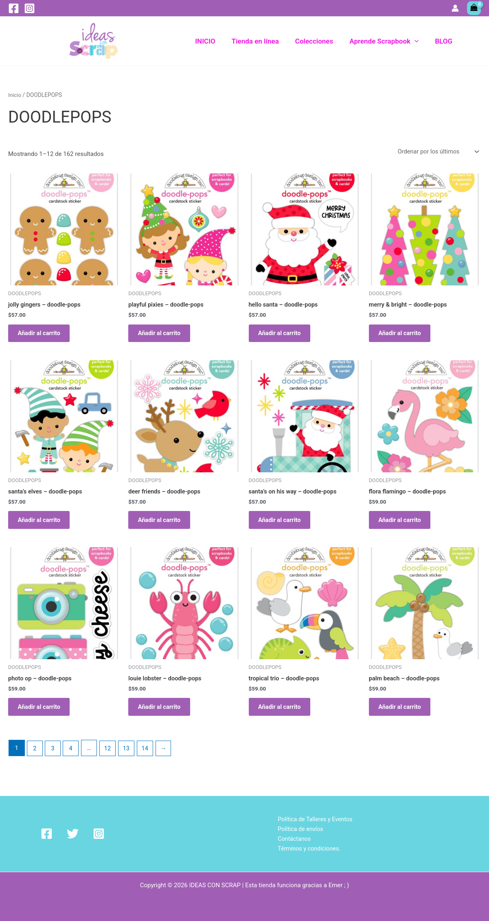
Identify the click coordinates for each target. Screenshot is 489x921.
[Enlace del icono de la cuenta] (455, 8)
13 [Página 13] (128, 757)
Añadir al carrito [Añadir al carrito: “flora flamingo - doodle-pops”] (403, 524)
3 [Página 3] (53, 757)
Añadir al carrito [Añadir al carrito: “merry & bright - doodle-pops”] (403, 334)
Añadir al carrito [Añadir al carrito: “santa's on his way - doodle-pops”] (283, 524)
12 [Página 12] (108, 757)
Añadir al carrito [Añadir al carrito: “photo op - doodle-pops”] (42, 714)
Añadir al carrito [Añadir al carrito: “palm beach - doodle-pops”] (403, 714)
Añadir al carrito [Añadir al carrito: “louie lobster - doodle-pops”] (162, 714)
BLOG (445, 41)
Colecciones (320, 41)
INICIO (216, 41)
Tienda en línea (263, 41)
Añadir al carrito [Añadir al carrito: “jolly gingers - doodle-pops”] (42, 334)
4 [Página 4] (71, 757)
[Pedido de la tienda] (436, 151)
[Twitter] (63, 833)
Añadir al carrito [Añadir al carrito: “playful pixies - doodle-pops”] (162, 334)
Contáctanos (292, 838)
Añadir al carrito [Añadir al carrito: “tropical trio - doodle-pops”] (283, 714)
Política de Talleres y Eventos (314, 818)
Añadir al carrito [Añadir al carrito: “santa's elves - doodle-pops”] (42, 524)
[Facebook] (13, 8)
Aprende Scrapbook (387, 41)
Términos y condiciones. (308, 848)
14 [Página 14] (147, 757)
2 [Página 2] (35, 757)
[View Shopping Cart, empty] (474, 8)
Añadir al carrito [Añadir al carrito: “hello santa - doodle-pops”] (283, 334)
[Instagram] (29, 8)
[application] (418, 41)
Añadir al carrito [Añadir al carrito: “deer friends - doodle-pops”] (162, 524)
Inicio (15, 95)
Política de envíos (299, 828)
